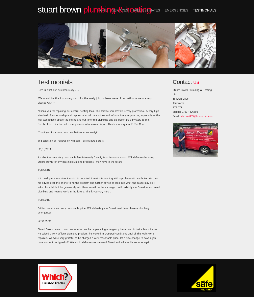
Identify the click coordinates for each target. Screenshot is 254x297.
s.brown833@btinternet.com (196, 116)
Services (120, 10)
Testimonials (204, 10)
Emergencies (176, 10)
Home (102, 10)
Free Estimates (146, 10)
